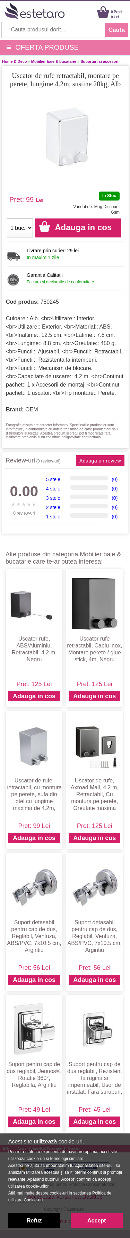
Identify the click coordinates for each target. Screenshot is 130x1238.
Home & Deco (14, 61)
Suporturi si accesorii (99, 61)
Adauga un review (100, 461)
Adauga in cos (34, 696)
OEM (31, 409)
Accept (96, 1221)
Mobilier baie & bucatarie (53, 61)
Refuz (34, 1221)
